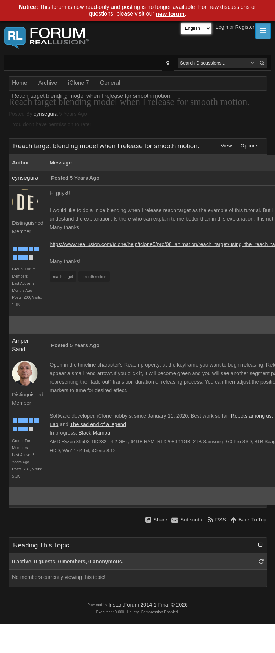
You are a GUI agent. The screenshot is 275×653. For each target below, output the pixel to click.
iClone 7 (78, 83)
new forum (170, 14)
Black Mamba (94, 433)
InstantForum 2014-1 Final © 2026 (147, 605)
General (110, 83)
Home (19, 83)
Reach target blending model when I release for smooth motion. (92, 96)
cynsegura (46, 114)
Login (222, 27)
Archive (47, 83)
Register (244, 27)
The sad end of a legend (98, 424)
